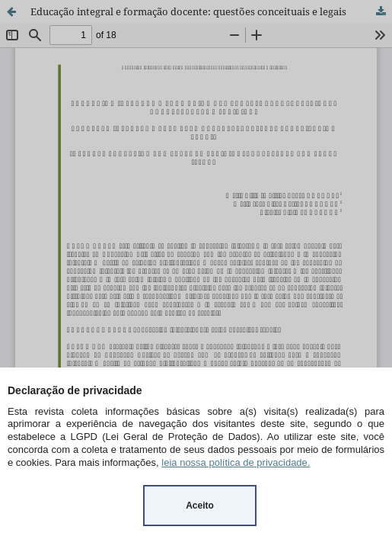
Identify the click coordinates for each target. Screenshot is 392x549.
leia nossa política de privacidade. (235, 462)
